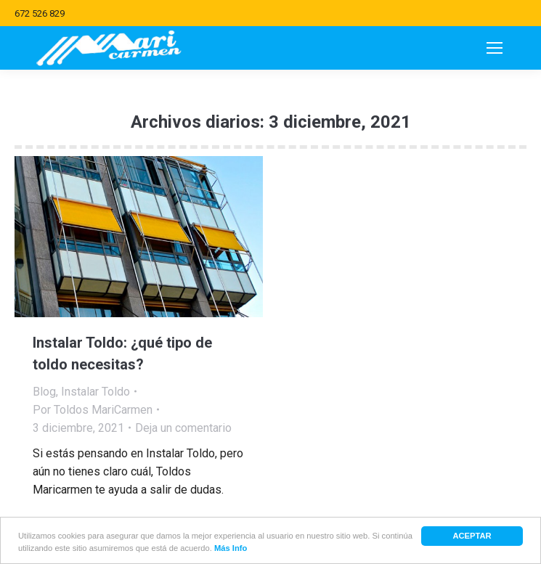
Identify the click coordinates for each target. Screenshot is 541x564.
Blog (44, 392)
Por (92, 410)
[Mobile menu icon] (494, 48)
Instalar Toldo (95, 392)
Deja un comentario (183, 428)
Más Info (230, 548)
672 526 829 (40, 13)
